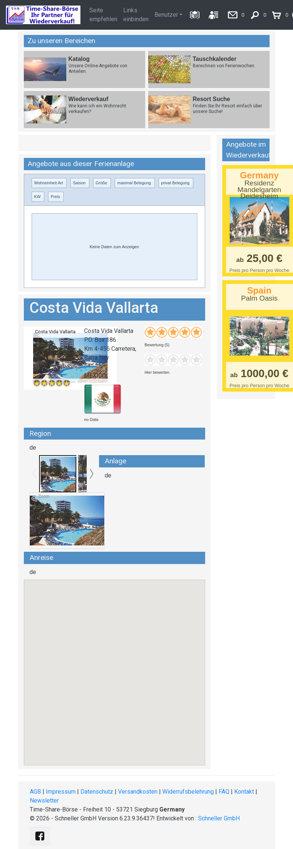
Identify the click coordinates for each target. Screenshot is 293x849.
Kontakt (244, 791)
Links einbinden (136, 15)
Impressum (61, 791)
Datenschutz (96, 791)
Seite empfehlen (103, 15)
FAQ (224, 791)
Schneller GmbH (219, 818)
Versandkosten (137, 791)
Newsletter (44, 800)
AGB (35, 791)
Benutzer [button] (166, 14)
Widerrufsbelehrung (188, 791)
